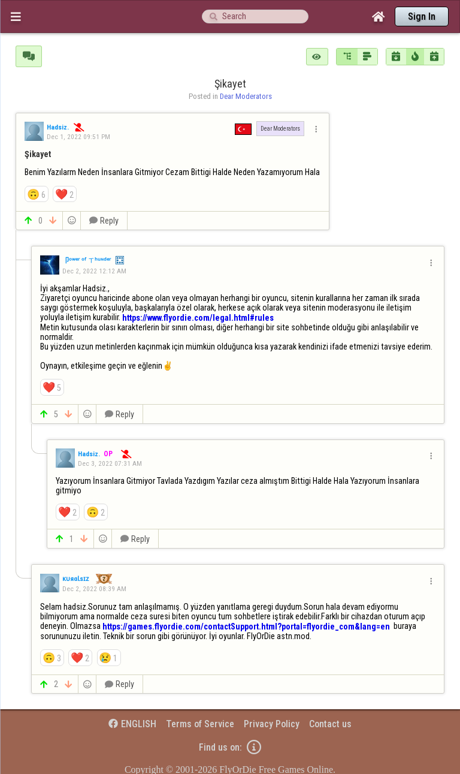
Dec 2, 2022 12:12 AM (94, 271)
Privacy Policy (271, 724)
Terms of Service (200, 724)
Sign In (421, 16)
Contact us (330, 724)
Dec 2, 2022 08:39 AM (94, 589)
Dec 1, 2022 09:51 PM (78, 136)
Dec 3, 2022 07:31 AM (110, 463)
